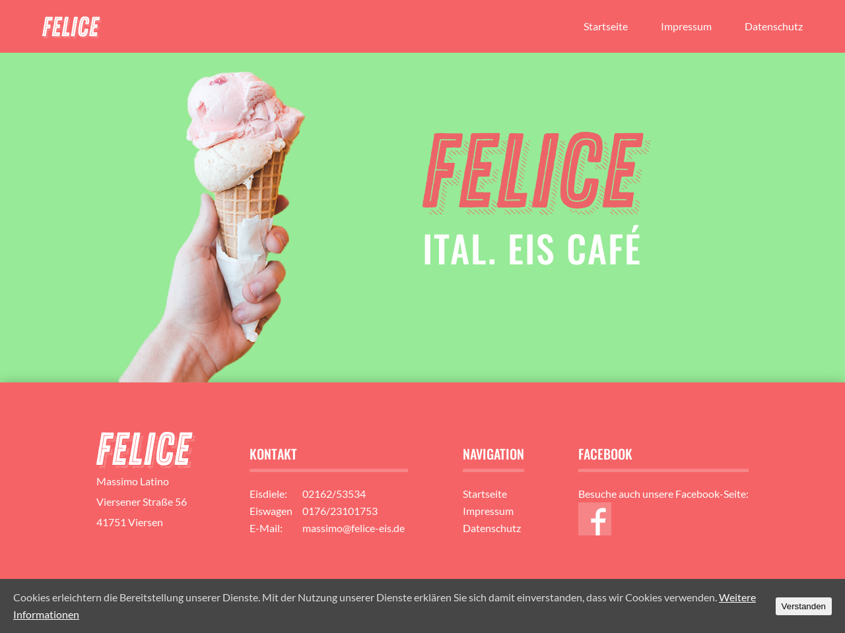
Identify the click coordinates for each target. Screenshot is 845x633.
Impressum (686, 26)
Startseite (606, 26)
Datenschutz (774, 26)
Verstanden (804, 606)
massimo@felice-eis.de (353, 528)
